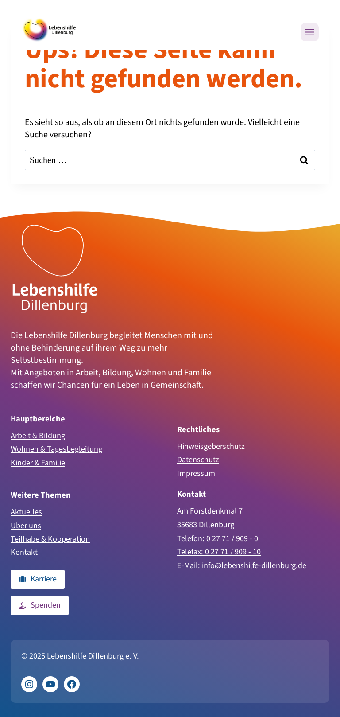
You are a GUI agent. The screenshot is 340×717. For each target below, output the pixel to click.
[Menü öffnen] (310, 32)
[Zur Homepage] (55, 267)
